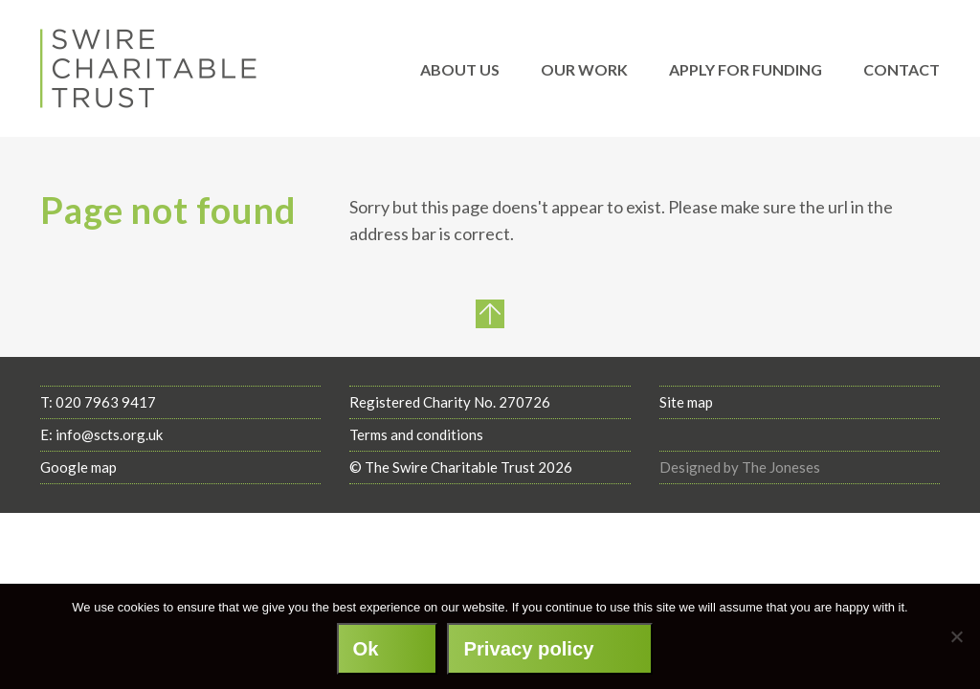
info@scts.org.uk (109, 434)
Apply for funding (745, 69)
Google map (78, 467)
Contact (901, 69)
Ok (366, 648)
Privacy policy (528, 648)
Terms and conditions (416, 434)
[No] (956, 636)
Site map (686, 402)
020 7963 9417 (106, 402)
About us (460, 69)
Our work (584, 69)
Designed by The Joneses (739, 467)
